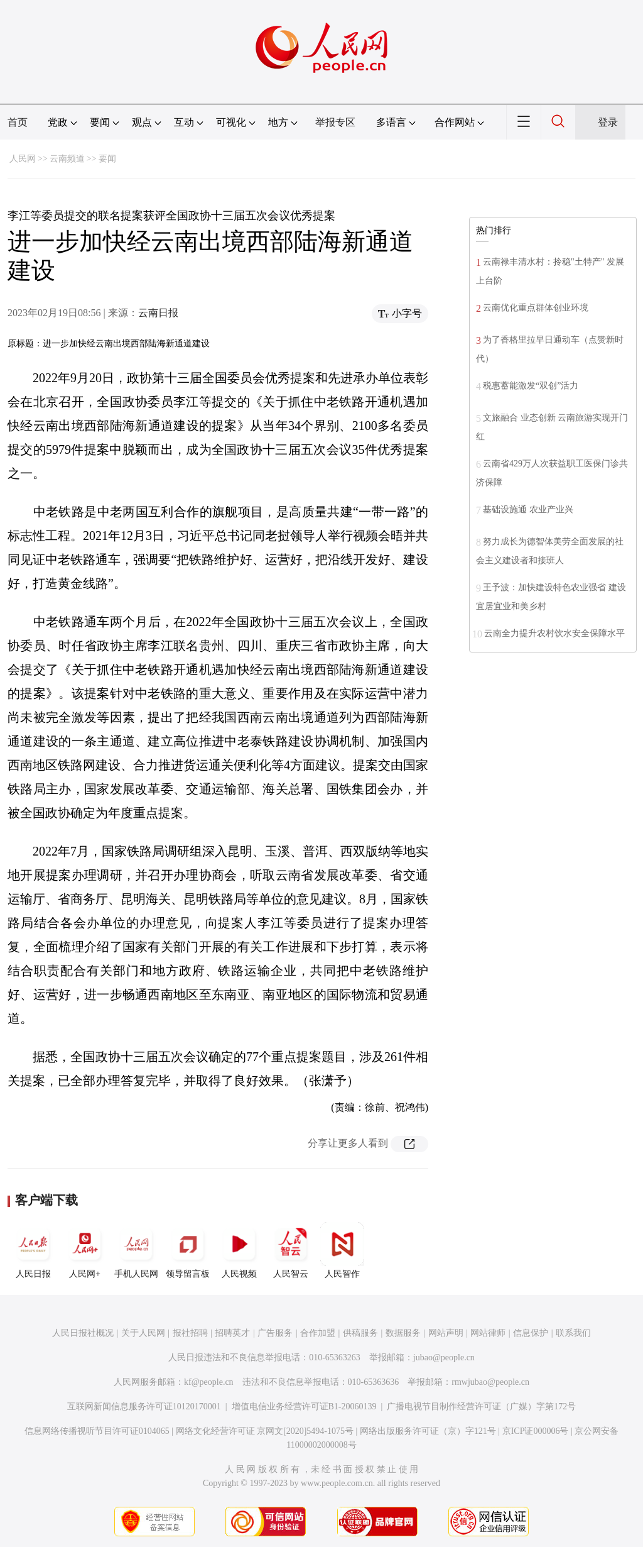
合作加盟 (317, 1333)
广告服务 (275, 1333)
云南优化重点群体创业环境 (535, 307)
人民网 (22, 158)
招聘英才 (232, 1333)
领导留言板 (188, 1250)
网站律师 (487, 1333)
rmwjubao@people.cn (490, 1382)
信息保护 (530, 1333)
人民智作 (342, 1250)
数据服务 (403, 1333)
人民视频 (239, 1250)
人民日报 (33, 1250)
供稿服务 (360, 1333)
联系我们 (573, 1333)
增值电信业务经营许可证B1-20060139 (304, 1406)
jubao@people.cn (444, 1357)
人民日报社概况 (83, 1333)
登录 (608, 122)
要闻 (107, 158)
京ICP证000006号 (535, 1431)
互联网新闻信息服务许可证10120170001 (144, 1406)
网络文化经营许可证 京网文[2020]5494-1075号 (265, 1431)
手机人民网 (136, 1250)
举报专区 (335, 122)
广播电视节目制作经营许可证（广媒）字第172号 (481, 1406)
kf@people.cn (209, 1382)
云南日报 (158, 312)
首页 (18, 122)
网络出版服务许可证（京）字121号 (428, 1431)
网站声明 (445, 1333)
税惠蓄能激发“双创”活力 (530, 385)
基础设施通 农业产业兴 (528, 509)
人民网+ (85, 1250)
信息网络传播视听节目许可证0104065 (97, 1431)
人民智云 (291, 1250)
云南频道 (67, 158)
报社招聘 (190, 1333)
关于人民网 (143, 1333)
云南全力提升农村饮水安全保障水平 (554, 633)
